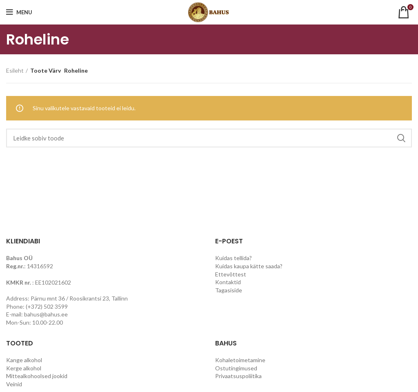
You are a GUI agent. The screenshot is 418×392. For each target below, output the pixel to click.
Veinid (14, 384)
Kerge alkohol (23, 368)
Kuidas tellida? (233, 257)
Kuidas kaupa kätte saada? (248, 266)
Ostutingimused (236, 368)
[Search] (209, 138)
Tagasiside (228, 290)
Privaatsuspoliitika (238, 375)
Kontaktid (228, 281)
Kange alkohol (24, 359)
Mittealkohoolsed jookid (36, 375)
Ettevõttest (230, 274)
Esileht (15, 70)
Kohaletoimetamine (240, 359)
